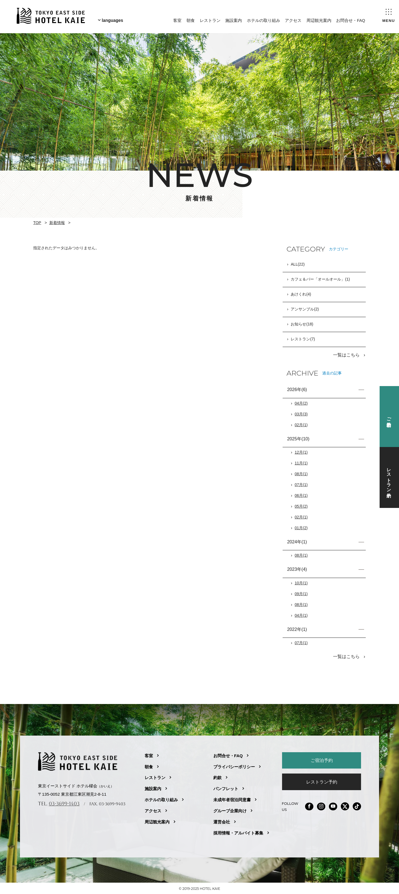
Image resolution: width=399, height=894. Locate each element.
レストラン (210, 19)
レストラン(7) (303, 339)
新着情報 (57, 222)
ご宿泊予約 (322, 759)
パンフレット (225, 787)
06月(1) (301, 495)
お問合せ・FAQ (350, 19)
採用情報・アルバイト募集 (238, 831)
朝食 (190, 19)
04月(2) (301, 403)
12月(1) (301, 452)
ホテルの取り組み (263, 19)
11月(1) (301, 463)
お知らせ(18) (302, 324)
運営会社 (221, 820)
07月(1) (301, 484)
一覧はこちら (347, 354)
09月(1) (301, 593)
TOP (37, 222)
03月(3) (301, 414)
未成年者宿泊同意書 (232, 798)
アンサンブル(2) (305, 309)
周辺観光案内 (318, 19)
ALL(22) (298, 264)
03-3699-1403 (64, 802)
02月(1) (301, 424)
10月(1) (301, 582)
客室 (177, 19)
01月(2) (301, 527)
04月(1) (301, 615)
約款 (217, 776)
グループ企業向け (230, 809)
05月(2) (301, 506)
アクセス (293, 19)
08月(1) (301, 473)
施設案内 (233, 19)
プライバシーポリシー (234, 765)
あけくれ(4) (301, 294)
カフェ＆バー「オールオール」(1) (320, 279)
